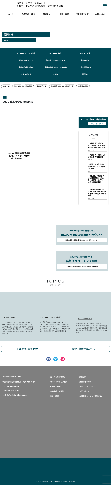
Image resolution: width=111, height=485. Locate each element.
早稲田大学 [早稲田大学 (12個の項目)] (69, 86)
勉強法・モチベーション (55, 60)
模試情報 (85, 74)
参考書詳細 (85, 60)
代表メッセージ (10, 317)
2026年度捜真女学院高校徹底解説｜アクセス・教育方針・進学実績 (16, 155)
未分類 (55, 74)
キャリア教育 (85, 53)
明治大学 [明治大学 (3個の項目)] (28, 86)
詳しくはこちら (97, 124)
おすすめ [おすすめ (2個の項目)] (6, 86)
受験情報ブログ (82, 14)
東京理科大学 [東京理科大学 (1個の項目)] (83, 86)
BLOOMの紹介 (55, 53)
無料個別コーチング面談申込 (90, 396)
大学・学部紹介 (85, 67)
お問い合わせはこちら (83, 348)
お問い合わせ (100, 14)
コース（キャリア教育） (59, 382)
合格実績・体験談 (29, 14)
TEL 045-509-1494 (27, 348)
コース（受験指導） (58, 377)
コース (10, 14)
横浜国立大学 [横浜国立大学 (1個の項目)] (56, 86)
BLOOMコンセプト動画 (51, 317)
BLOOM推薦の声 (85, 319)
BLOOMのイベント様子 (25, 53)
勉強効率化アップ (26, 60)
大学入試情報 (26, 74)
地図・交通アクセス (87, 386)
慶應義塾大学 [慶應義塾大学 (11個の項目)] (41, 86)
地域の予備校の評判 (26, 67)
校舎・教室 (64, 14)
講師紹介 (46, 14)
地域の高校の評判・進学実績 (55, 67)
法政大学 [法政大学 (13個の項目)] (17, 86)
